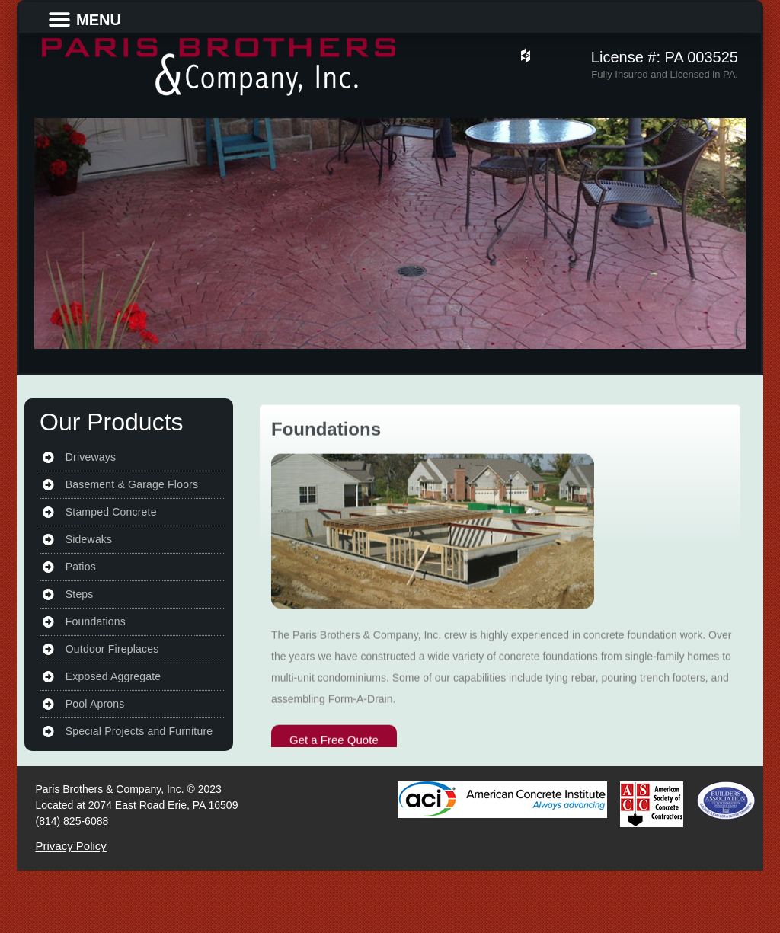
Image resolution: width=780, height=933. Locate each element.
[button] (59, 19)
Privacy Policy (71, 845)
